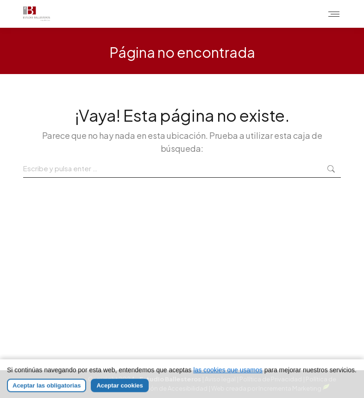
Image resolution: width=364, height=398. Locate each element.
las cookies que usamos (227, 377)
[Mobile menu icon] (334, 14)
